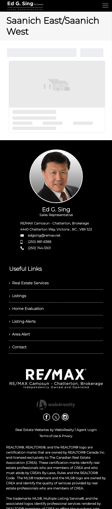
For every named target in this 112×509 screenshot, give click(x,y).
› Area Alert (19, 334)
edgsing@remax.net (44, 235)
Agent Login (87, 430)
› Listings (17, 296)
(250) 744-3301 (39, 248)
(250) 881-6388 (39, 242)
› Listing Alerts (22, 321)
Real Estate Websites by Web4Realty (44, 430)
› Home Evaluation (26, 308)
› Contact (17, 347)
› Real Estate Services (29, 283)
